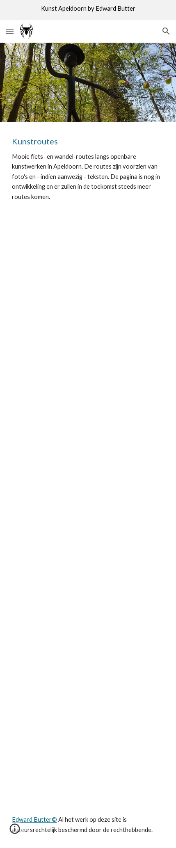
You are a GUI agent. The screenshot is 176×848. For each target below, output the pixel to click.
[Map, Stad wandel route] (88, 743)
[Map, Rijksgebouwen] (88, 273)
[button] (10, 31)
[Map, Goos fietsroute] (88, 391)
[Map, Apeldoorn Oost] (88, 625)
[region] (88, 10)
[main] (88, 168)
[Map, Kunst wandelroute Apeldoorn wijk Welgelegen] (88, 508)
